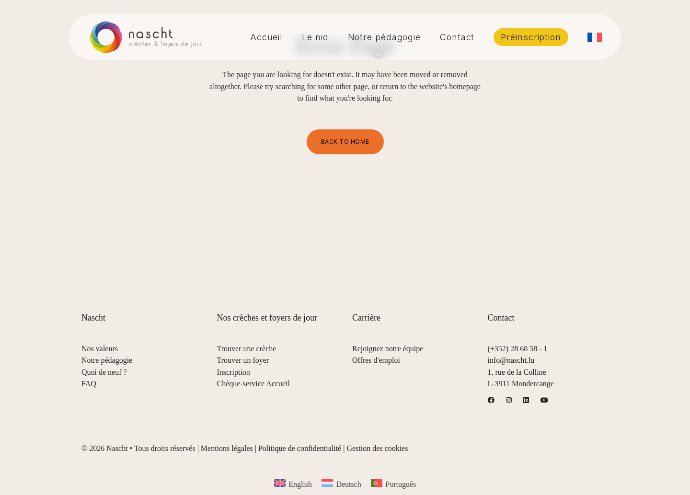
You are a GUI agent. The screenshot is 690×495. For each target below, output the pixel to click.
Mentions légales (227, 448)
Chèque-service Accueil (253, 384)
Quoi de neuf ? (104, 372)
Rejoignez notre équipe (387, 349)
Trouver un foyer (243, 360)
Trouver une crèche (246, 349)
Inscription (233, 372)
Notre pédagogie (106, 360)
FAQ (88, 384)
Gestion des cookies (377, 448)
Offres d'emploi (376, 360)
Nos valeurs (99, 349)
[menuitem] (594, 37)
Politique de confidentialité (299, 448)
